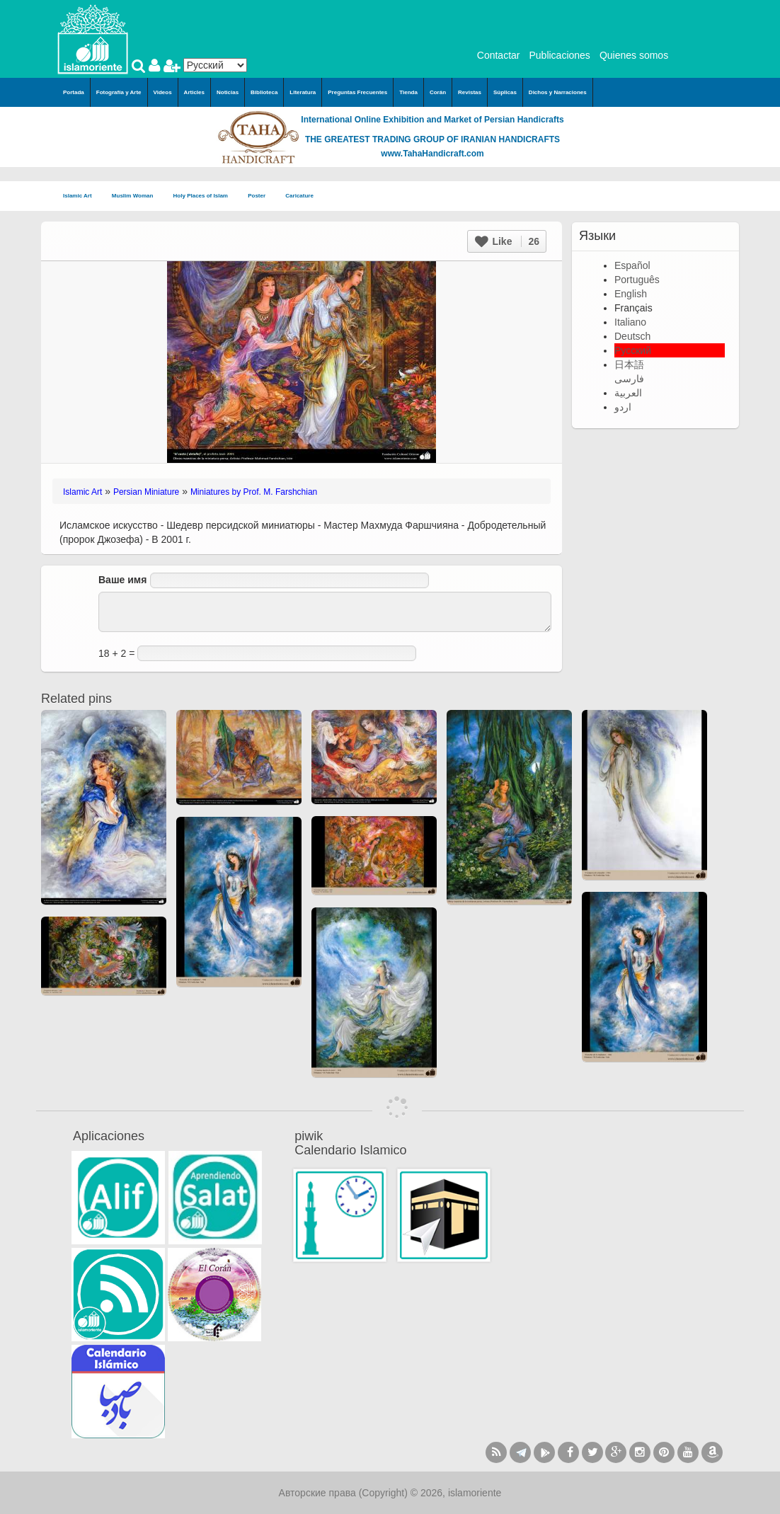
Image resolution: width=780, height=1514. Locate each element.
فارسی (629, 379)
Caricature (299, 196)
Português (637, 279)
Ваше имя (122, 579)
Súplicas (505, 92)
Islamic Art (82, 196)
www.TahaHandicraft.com (432, 154)
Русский (632, 350)
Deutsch (632, 336)
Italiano (630, 322)
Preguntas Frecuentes (357, 92)
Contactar (498, 55)
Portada (73, 92)
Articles (194, 92)
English (630, 293)
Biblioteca (264, 92)
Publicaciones (559, 55)
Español (632, 265)
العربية (628, 392)
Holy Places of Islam (205, 196)
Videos (163, 92)
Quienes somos (634, 55)
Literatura (302, 92)
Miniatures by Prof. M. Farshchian (253, 492)
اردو (622, 407)
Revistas (469, 92)
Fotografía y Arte (119, 92)
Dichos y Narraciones (558, 92)
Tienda (408, 92)
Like (507, 241)
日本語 (629, 364)
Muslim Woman (137, 196)
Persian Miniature (146, 492)
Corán (438, 92)
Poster (261, 196)
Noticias (228, 92)
